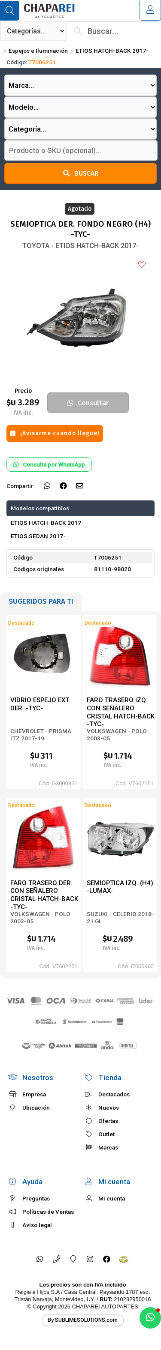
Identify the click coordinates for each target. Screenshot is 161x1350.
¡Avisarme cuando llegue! (55, 433)
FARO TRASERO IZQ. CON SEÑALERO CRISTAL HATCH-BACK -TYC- (121, 712)
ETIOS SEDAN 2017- (38, 536)
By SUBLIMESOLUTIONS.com (83, 1320)
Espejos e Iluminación (38, 50)
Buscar (80, 173)
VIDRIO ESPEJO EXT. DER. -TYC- (40, 704)
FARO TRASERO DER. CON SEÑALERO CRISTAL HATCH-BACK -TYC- (44, 895)
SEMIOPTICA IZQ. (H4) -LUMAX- (120, 887)
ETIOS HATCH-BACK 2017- (112, 50)
